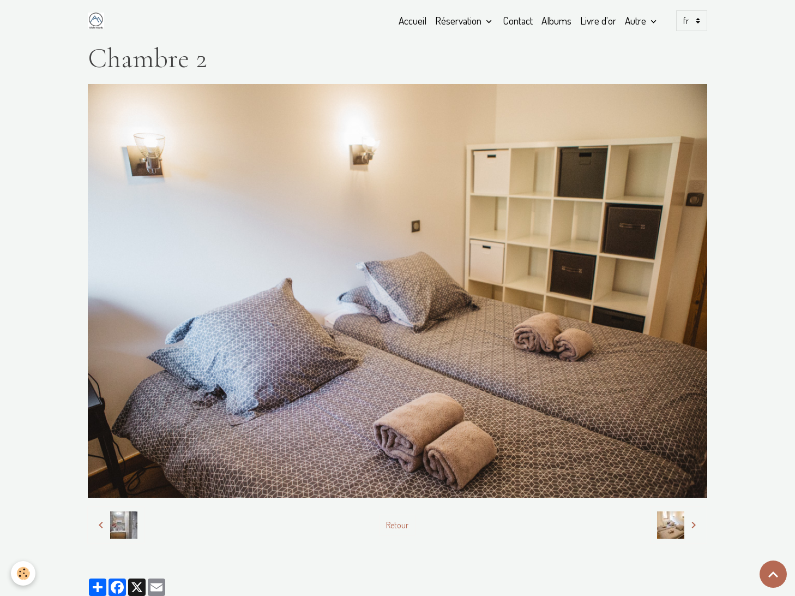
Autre (636, 20)
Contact (518, 20)
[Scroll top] (773, 574)
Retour (397, 525)
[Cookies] (23, 573)
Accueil (412, 20)
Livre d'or (598, 20)
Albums (556, 20)
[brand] (98, 21)
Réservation (459, 20)
